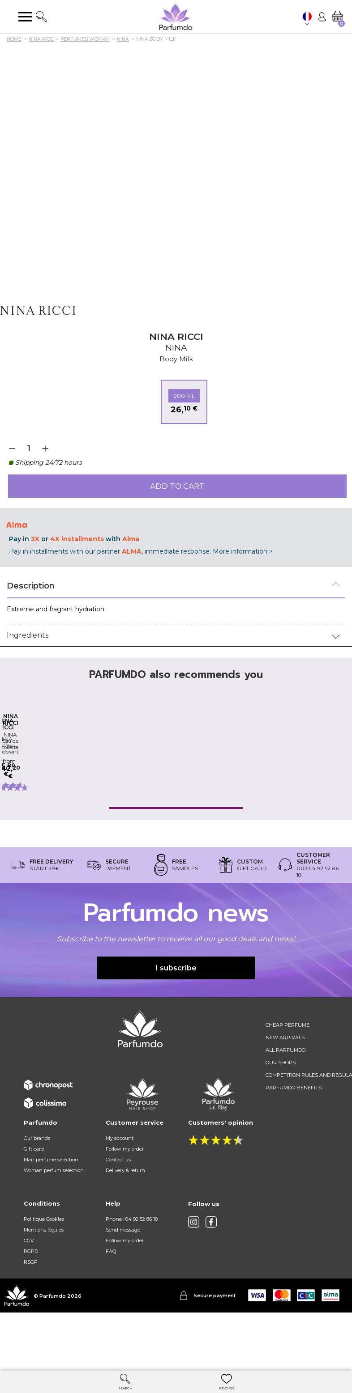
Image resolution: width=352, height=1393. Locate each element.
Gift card (34, 1198)
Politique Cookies (44, 1268)
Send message (123, 1279)
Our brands (37, 1187)
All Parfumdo (285, 1099)
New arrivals (285, 1087)
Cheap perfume (287, 1074)
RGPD (31, 1300)
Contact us (118, 1209)
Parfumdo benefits (294, 1137)
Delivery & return (125, 1219)
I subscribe (176, 1016)
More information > (243, 551)
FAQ (111, 1300)
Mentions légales (44, 1279)
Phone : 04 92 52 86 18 (132, 1268)
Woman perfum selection (54, 1219)
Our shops (281, 1112)
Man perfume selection (51, 1209)
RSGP (31, 1311)
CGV (29, 1290)
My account (119, 1187)
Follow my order (125, 1198)
